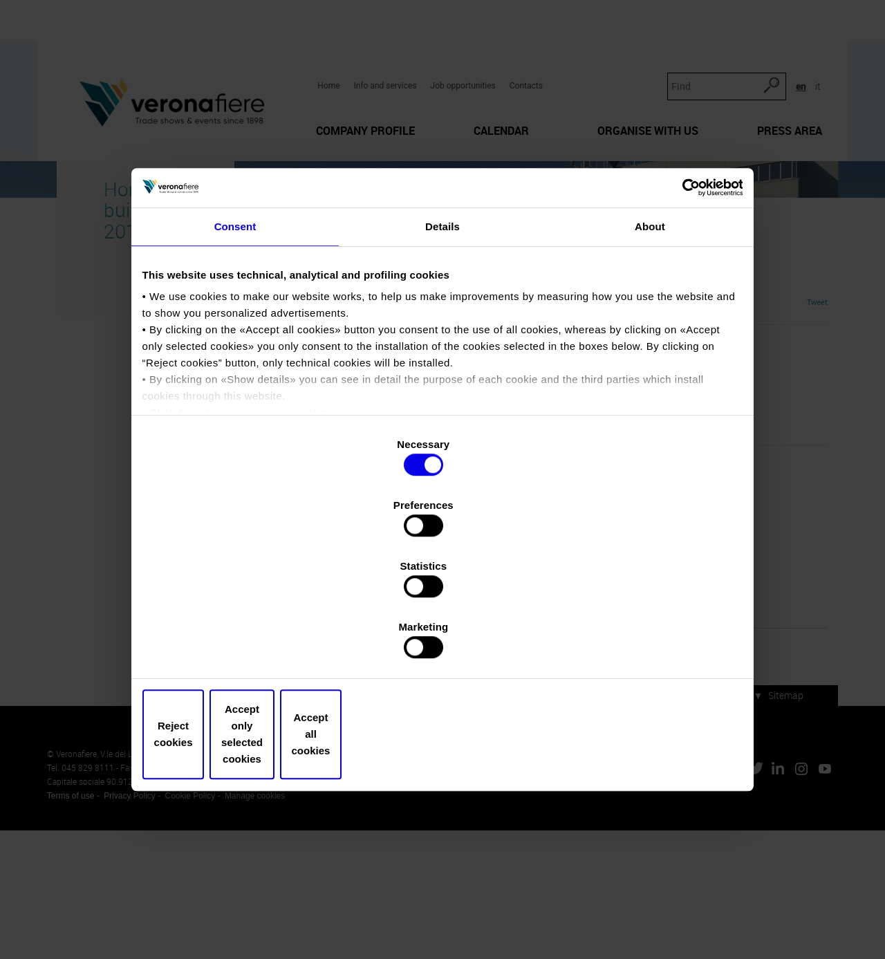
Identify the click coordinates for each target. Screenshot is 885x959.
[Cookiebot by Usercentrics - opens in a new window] (677, 306)
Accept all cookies (641, 643)
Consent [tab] (235, 351)
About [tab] (650, 351)
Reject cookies (243, 643)
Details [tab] (442, 351)
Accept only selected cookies (442, 643)
